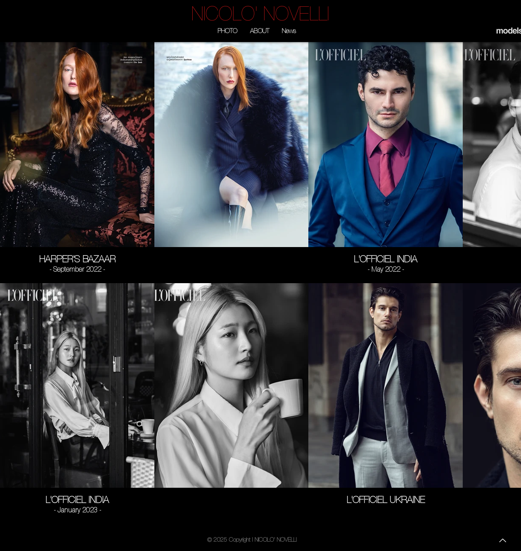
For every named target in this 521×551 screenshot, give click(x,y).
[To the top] (501, 540)
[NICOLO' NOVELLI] (260, 13)
